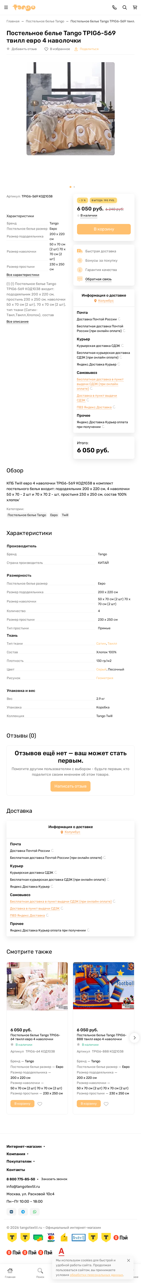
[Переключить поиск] (125, 7)
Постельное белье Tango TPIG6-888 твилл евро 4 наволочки (102, 1037)
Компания (16, 1154)
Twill (65, 515)
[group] (70, 126)
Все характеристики (23, 275)
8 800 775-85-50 (21, 1179)
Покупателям (19, 1161)
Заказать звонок (54, 1179)
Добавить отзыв (24, 49)
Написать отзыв (70, 786)
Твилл (112, 644)
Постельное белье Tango (27, 515)
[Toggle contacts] (114, 7)
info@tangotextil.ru (23, 1186)
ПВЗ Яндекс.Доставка (94, 407)
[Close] (128, 1260)
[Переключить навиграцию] (6, 7)
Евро (54, 515)
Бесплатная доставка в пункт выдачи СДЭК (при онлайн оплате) (100, 384)
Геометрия (104, 678)
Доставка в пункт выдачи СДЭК (35, 909)
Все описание (18, 322)
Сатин (101, 644)
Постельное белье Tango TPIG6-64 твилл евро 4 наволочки (35, 1037)
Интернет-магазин (24, 1146)
